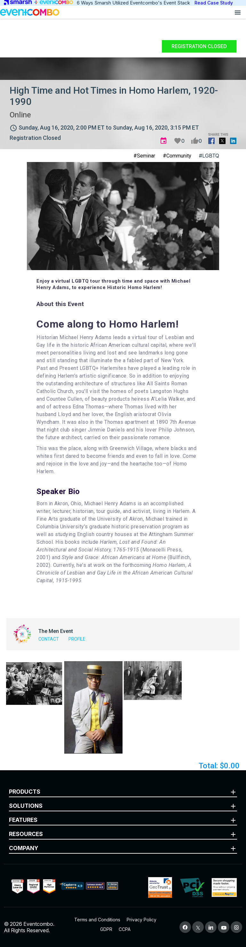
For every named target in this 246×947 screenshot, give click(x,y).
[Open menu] (237, 12)
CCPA (125, 929)
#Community (177, 156)
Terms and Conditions (97, 919)
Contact (48, 639)
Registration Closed (199, 46)
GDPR (106, 929)
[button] (34, 683)
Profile (76, 639)
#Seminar (144, 156)
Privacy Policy (141, 919)
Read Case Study (213, 2)
